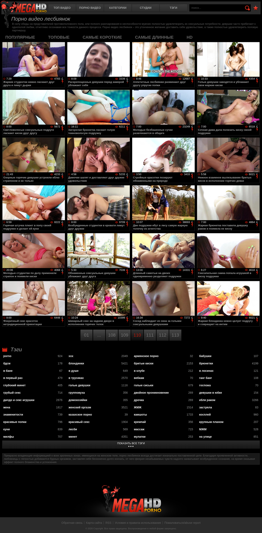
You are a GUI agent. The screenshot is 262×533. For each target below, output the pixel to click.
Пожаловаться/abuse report (182, 522)
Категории (117, 7)
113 (175, 335)
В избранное (256, 8)
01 (86, 335)
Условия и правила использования (138, 522)
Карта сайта (94, 522)
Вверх (256, 525)
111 (150, 335)
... (99, 335)
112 (162, 335)
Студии (145, 7)
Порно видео (90, 7)
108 (112, 335)
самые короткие (102, 37)
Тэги (173, 7)
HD (190, 37)
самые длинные (154, 37)
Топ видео (62, 7)
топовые (59, 37)
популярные (20, 37)
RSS (108, 522)
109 (124, 335)
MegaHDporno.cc (23, 7)
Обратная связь (71, 522)
